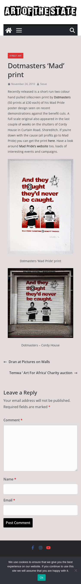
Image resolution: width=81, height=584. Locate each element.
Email (9, 500)
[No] (75, 570)
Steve (43, 84)
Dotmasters (62, 97)
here (51, 141)
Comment (12, 420)
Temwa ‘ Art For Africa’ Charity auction (43, 372)
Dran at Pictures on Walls (26, 361)
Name (9, 479)
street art (16, 55)
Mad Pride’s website (33, 146)
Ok (41, 577)
